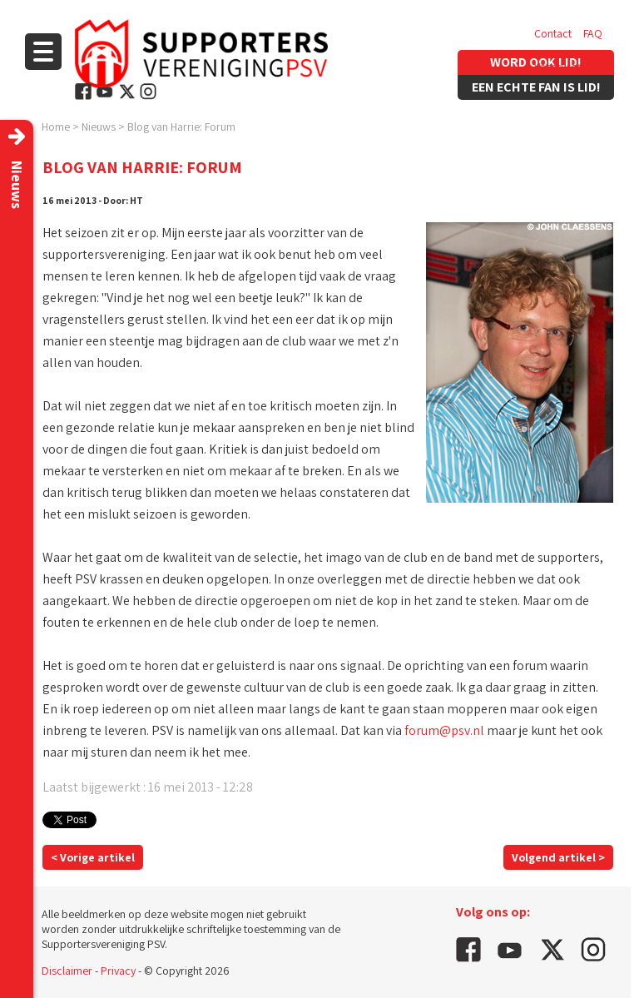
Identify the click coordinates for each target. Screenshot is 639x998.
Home (56, 126)
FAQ (592, 33)
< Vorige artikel (93, 857)
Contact (553, 33)
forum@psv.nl (444, 730)
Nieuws (99, 126)
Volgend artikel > (558, 857)
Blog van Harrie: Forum (181, 126)
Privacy (118, 970)
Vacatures (558, 66)
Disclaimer (67, 970)
